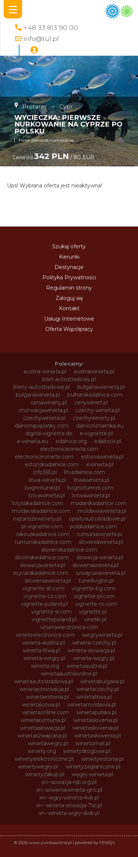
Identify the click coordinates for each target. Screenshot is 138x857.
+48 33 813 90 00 (51, 27)
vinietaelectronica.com (69, 627)
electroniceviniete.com (44, 456)
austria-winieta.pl (45, 371)
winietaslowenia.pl (95, 728)
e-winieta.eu (32, 441)
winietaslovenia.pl (95, 720)
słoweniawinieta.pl (48, 580)
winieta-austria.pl (43, 642)
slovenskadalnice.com (69, 549)
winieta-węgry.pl (93, 658)
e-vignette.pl (96, 433)
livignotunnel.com (90, 487)
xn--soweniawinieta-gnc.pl (69, 790)
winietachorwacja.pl (44, 689)
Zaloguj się (69, 298)
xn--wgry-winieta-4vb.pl (69, 797)
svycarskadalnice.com (40, 573)
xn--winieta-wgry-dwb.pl (69, 813)
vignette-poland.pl (44, 604)
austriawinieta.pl (94, 371)
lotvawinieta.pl (46, 495)
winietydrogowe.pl (86, 751)
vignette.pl (93, 611)
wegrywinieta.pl (102, 635)
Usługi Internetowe (69, 318)
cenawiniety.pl (49, 402)
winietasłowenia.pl (97, 735)
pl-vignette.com (42, 526)
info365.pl (45, 472)
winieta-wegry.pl (45, 658)
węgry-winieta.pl (92, 774)
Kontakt (69, 308)
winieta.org (45, 666)
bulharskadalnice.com (95, 394)
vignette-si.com (51, 611)
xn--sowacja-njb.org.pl (69, 782)
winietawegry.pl (48, 743)
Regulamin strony (69, 287)
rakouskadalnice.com (43, 534)
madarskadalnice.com (99, 503)
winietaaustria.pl (87, 666)
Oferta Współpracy (69, 329)
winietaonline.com (45, 712)
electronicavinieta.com (69, 449)
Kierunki (69, 256)
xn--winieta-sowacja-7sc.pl (69, 805)
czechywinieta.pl (44, 418)
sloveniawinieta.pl (101, 542)
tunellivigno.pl (96, 580)
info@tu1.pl (41, 38)
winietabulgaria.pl (102, 681)
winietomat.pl (92, 743)
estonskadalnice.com (52, 464)
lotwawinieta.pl (91, 495)
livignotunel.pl (42, 487)
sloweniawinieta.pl (95, 565)
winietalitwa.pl (94, 697)
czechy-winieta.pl (97, 410)
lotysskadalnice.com (37, 503)
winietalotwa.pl (41, 704)
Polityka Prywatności (69, 277)
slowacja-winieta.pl (99, 557)
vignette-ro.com (96, 604)
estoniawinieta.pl (102, 456)
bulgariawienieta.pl (101, 387)
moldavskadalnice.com (41, 511)
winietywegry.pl (38, 766)
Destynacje (69, 267)
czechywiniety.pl (94, 418)
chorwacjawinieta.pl (43, 410)
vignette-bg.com (94, 588)
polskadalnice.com (93, 526)
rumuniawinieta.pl (99, 534)
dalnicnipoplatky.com (42, 425)
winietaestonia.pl (47, 697)
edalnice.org (71, 441)
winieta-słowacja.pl (91, 650)
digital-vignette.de (48, 433)
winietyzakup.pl (44, 774)
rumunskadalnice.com (43, 542)
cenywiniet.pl (91, 402)
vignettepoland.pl (54, 619)
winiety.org (42, 751)
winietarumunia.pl (43, 720)
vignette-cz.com (45, 596)
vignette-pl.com (94, 596)
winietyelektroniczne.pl (44, 759)
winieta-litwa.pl (41, 650)
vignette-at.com (43, 588)
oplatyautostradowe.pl (97, 518)
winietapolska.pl (96, 712)
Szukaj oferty (69, 246)
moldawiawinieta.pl (102, 511)
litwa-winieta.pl (47, 480)
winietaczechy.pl (98, 689)
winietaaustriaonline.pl (69, 673)
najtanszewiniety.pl (37, 518)
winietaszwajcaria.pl (42, 735)
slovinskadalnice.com (42, 557)
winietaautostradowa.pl (43, 681)
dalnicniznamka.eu (100, 425)
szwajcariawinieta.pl (100, 573)
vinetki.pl (95, 619)
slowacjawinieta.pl (42, 565)
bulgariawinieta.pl (38, 394)
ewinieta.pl (99, 464)
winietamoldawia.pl (91, 704)
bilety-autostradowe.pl (41, 387)
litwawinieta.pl (91, 480)
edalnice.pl (107, 441)
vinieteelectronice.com (45, 635)
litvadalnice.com (84, 472)
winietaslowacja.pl (42, 728)
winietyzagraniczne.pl (93, 766)
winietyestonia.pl (102, 759)
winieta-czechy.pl (94, 642)
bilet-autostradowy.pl (69, 379)
